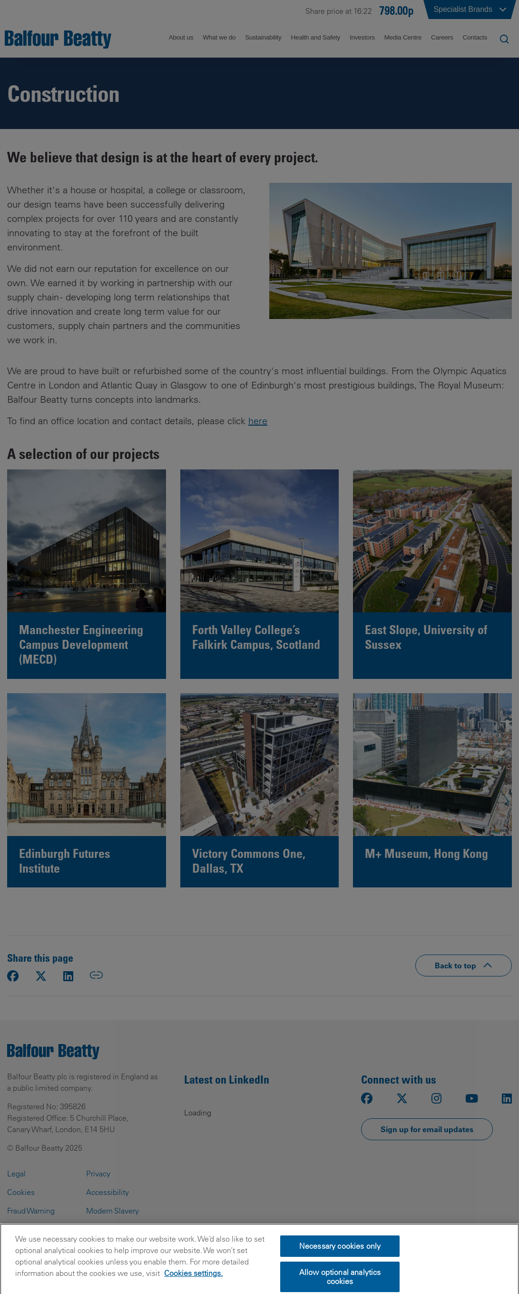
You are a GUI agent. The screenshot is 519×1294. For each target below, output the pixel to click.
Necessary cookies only (340, 1260)
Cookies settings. (193, 1287)
